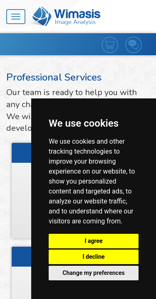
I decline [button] (93, 256)
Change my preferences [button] (93, 273)
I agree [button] (93, 241)
